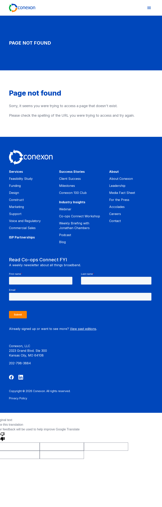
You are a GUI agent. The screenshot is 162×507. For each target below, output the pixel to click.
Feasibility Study (21, 179)
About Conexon (121, 179)
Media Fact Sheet (122, 193)
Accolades (117, 207)
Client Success (70, 179)
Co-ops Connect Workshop (79, 216)
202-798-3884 (20, 363)
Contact (115, 221)
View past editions (83, 329)
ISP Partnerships (22, 237)
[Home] (22, 8)
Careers (115, 214)
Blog (62, 242)
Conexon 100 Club (73, 193)
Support (15, 214)
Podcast (65, 235)
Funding (15, 186)
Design (14, 193)
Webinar (65, 209)
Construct (16, 200)
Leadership (117, 186)
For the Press (119, 200)
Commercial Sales (22, 228)
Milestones (67, 186)
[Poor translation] (2, 436)
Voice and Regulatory (25, 221)
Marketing (16, 207)
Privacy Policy (18, 398)
